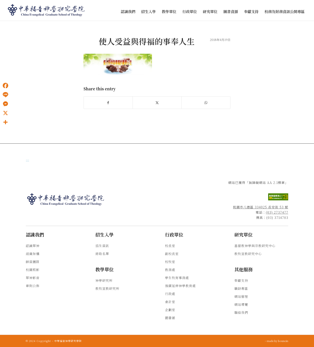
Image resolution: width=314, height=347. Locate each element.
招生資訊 (102, 245)
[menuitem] (128, 12)
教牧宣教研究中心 (248, 253)
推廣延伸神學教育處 (180, 285)
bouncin (283, 341)
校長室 (170, 245)
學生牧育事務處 (177, 277)
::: (27, 160)
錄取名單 (102, 253)
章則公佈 (32, 285)
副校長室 (172, 253)
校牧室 (170, 261)
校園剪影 (32, 269)
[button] (128, 12)
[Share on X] (157, 103)
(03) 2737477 (277, 212)
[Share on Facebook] (108, 103)
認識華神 (32, 245)
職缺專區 (241, 288)
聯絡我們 (241, 312)
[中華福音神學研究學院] (46, 10)
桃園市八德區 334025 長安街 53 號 (260, 207)
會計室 (170, 301)
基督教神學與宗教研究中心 (254, 245)
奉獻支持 (241, 280)
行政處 (170, 293)
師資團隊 (32, 261)
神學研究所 (104, 280)
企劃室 (170, 309)
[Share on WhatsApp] (206, 103)
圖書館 (170, 317)
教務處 (170, 269)
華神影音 (32, 277)
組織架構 (32, 253)
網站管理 (241, 296)
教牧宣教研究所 (107, 288)
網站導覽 (241, 304)
